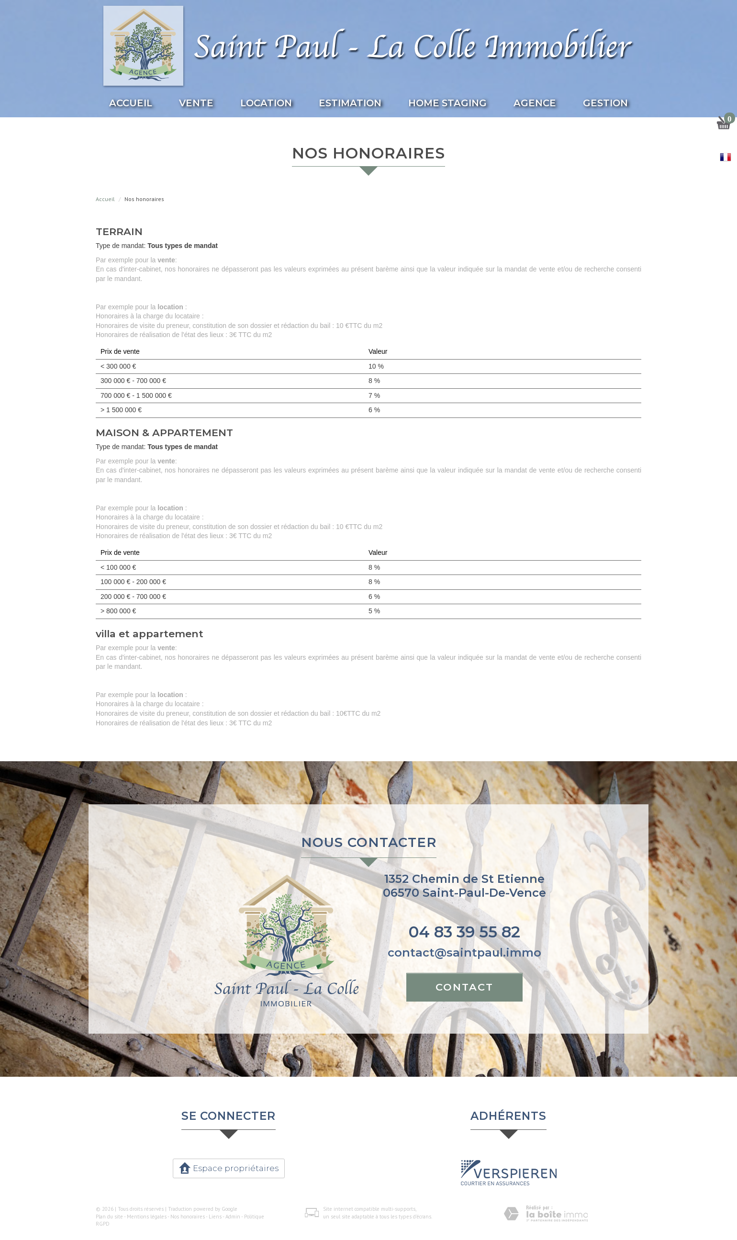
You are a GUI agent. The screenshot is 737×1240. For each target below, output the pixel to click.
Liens (215, 1216)
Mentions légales (147, 1216)
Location (266, 103)
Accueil (130, 103)
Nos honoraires (187, 1216)
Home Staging (447, 103)
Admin (232, 1216)
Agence (535, 103)
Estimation (350, 103)
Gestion (605, 103)
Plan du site (109, 1216)
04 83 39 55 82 (464, 932)
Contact (464, 987)
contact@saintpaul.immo (464, 952)
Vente (196, 103)
